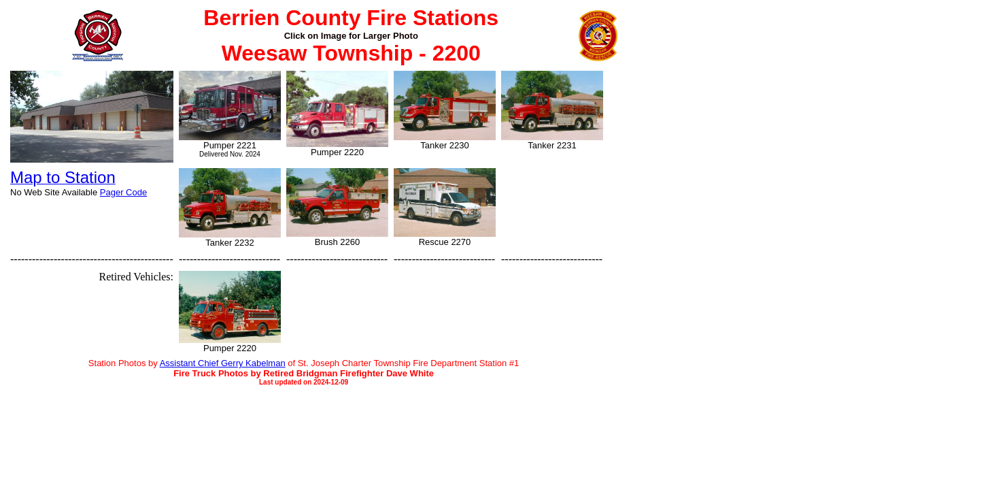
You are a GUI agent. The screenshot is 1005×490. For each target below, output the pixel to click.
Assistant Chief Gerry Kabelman (223, 363)
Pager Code (123, 192)
